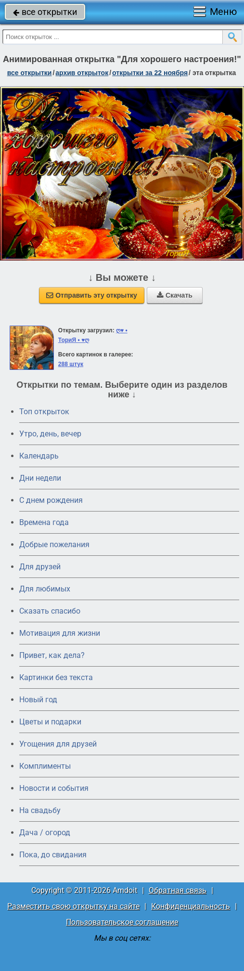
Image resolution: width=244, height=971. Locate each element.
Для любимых (44, 588)
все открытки (45, 12)
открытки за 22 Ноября (150, 73)
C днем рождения (51, 500)
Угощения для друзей (58, 743)
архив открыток (81, 73)
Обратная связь (177, 890)
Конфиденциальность (190, 906)
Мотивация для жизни (59, 633)
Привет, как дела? (52, 655)
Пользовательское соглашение (122, 922)
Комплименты (45, 766)
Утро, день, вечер (50, 433)
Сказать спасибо (49, 611)
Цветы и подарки (50, 721)
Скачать (175, 295)
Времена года (44, 522)
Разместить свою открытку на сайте (73, 906)
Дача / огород (44, 832)
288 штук (70, 364)
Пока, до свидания (53, 854)
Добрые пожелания (54, 544)
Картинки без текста (56, 677)
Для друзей (40, 566)
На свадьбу (40, 810)
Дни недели (40, 478)
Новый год (38, 699)
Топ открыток (44, 411)
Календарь (39, 455)
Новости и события (54, 788)
